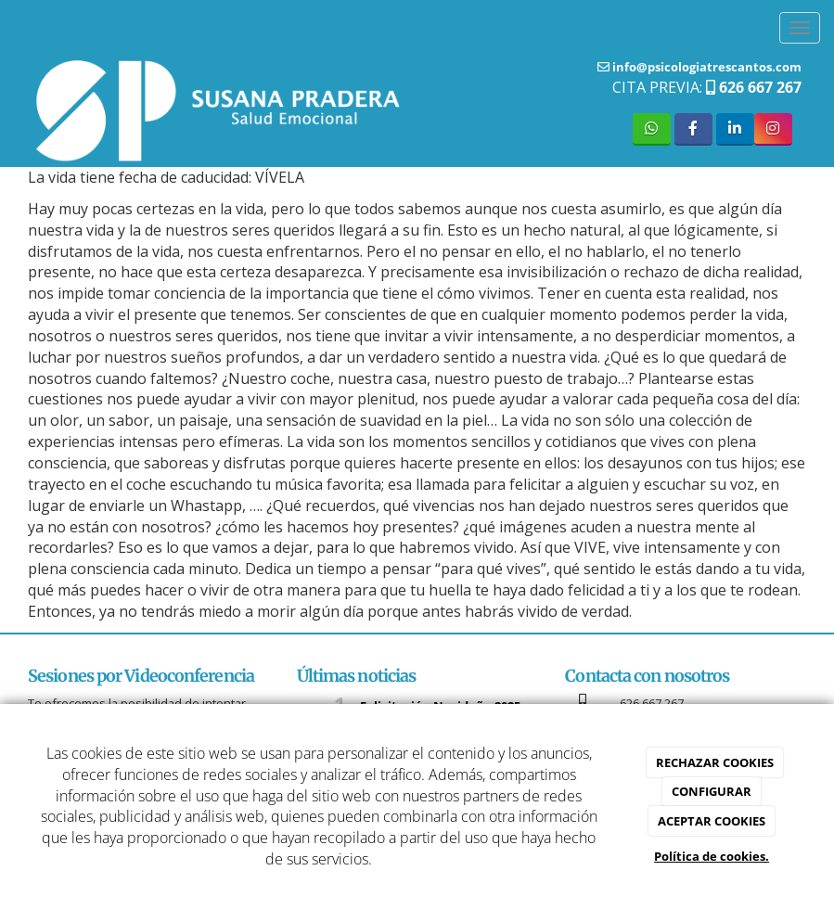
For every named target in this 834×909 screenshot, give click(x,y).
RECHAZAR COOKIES (715, 762)
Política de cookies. (711, 856)
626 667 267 (758, 87)
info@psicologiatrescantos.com (705, 66)
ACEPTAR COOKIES (711, 821)
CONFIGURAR (711, 791)
